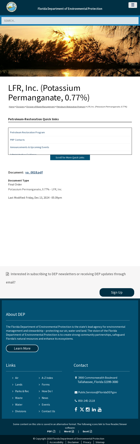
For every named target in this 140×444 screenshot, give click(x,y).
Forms (44, 384)
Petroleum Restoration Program (71, 106)
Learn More (22, 348)
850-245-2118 (86, 400)
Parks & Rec (20, 391)
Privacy (87, 442)
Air (15, 378)
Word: (69, 431)
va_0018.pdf (34, 172)
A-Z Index (46, 378)
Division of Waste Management (40, 106)
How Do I (45, 391)
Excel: (87, 431)
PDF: (51, 431)
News (43, 398)
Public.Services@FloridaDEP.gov (97, 392)
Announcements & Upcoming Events (29, 147)
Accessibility (56, 442)
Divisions (20, 106)
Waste (17, 398)
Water (17, 404)
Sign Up (116, 292)
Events (44, 404)
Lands (17, 384)
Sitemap (100, 442)
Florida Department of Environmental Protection (70, 9)
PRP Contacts (17, 139)
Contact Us (47, 411)
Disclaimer (73, 442)
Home (11, 106)
